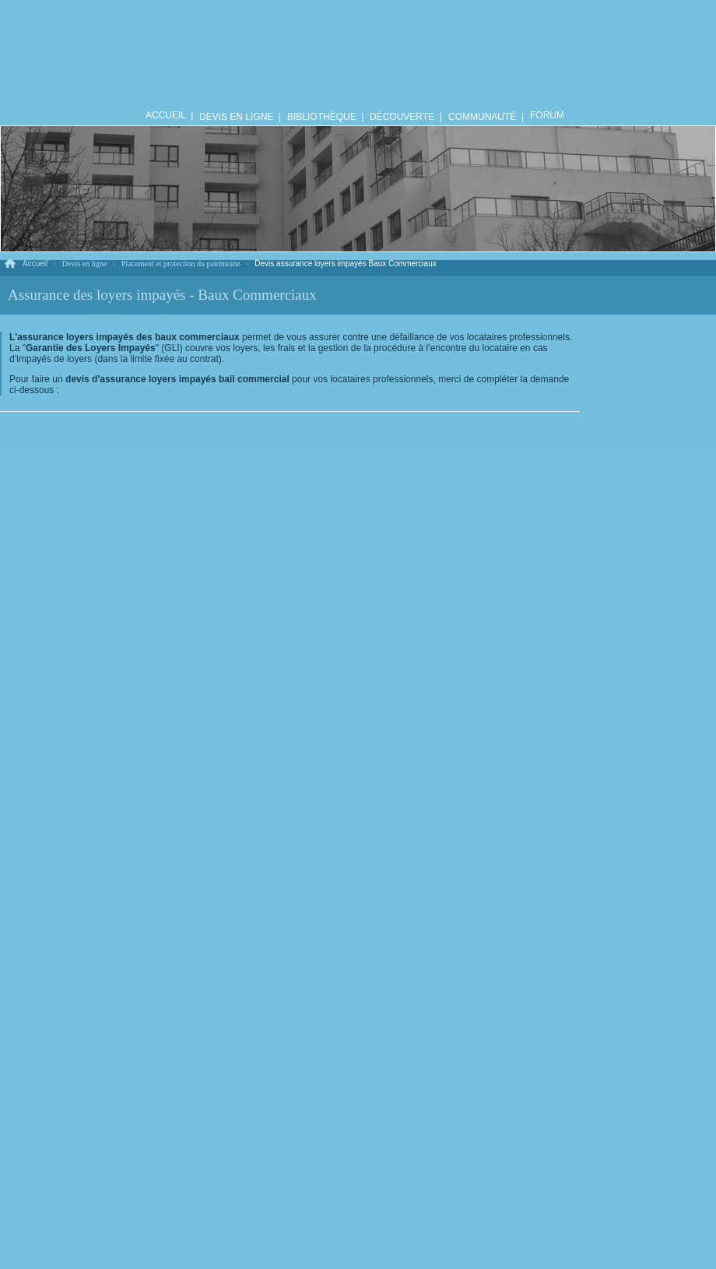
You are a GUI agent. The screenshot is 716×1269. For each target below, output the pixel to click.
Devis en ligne (84, 263)
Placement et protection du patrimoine (180, 263)
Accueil (35, 263)
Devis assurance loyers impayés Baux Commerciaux (345, 263)
